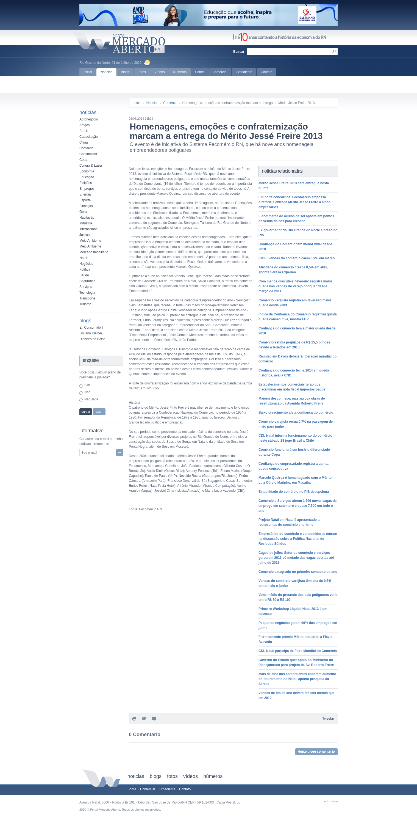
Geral (83, 212)
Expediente (244, 72)
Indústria (85, 223)
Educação (86, 177)
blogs (156, 776)
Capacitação (88, 137)
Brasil (83, 131)
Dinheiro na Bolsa (92, 339)
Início (137, 103)
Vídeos (159, 72)
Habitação (86, 217)
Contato (266, 72)
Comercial (219, 72)
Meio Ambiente (90, 241)
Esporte (85, 200)
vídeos (190, 776)
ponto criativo (330, 801)
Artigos (84, 125)
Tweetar (328, 718)
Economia (86, 171)
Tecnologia (87, 293)
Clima (83, 142)
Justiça (84, 235)
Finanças (86, 206)
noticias (135, 776)
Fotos (142, 72)
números (213, 776)
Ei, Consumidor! (91, 327)
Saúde (84, 275)
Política (84, 269)
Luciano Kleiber (90, 333)
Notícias (106, 72)
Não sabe (91, 399)
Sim (87, 385)
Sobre (199, 72)
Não (87, 392)
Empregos (86, 189)
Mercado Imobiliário (93, 252)
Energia (85, 194)
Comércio (86, 148)
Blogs (125, 72)
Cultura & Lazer (90, 165)
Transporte (87, 298)
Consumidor (88, 154)
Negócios (86, 264)
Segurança (87, 281)
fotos (172, 776)
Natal (83, 258)
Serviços (85, 287)
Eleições (85, 183)
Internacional (88, 229)
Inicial (88, 72)
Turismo (85, 304)
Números (180, 72)
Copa (83, 160)
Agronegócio (88, 119)
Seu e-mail (89, 453)
